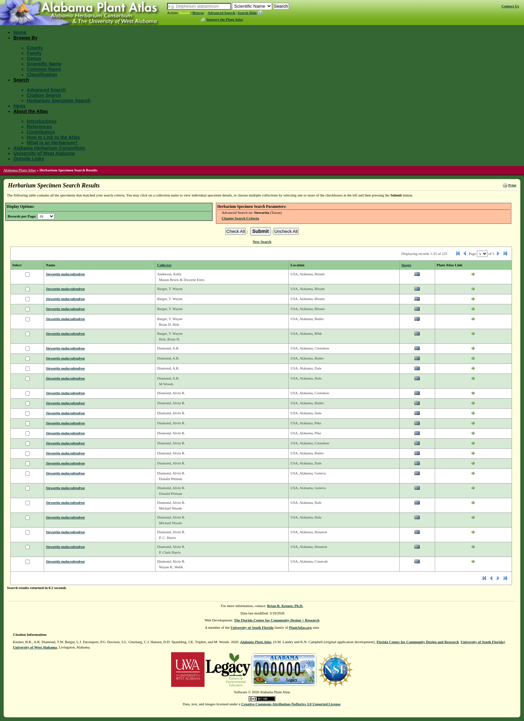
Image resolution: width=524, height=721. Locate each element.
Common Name (44, 69)
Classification (42, 74)
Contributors (41, 132)
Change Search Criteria (240, 218)
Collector (164, 265)
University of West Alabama (44, 153)
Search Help (247, 13)
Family (34, 53)
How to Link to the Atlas (53, 137)
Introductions (41, 121)
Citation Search (44, 95)
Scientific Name (44, 63)
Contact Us (510, 6)
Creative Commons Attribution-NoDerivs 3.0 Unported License (291, 704)
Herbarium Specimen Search (59, 100)
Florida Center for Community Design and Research (418, 642)
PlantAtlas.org (300, 627)
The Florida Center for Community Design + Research (276, 620)
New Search (262, 242)
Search (184, 13)
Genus (34, 58)
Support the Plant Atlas (224, 19)
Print (512, 185)
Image (406, 265)
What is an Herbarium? (52, 142)
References (39, 126)
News (19, 106)
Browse (198, 13)
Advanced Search (221, 13)
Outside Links (28, 158)
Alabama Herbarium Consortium (49, 148)
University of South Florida (252, 627)
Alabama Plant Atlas (19, 170)
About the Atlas (30, 111)
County (35, 47)
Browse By (25, 37)
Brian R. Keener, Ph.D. (285, 606)
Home (19, 32)
